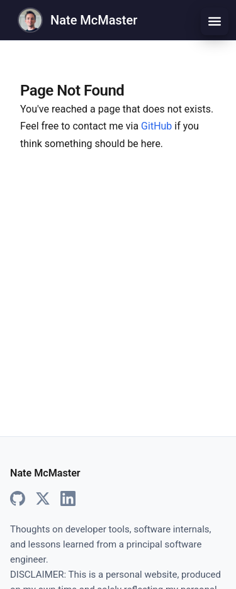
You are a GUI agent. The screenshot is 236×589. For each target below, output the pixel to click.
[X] (42, 499)
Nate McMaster (93, 20)
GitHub (156, 126)
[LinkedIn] (68, 499)
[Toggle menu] (214, 21)
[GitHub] (17, 499)
